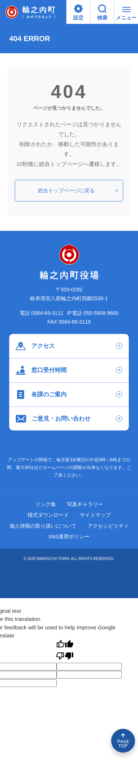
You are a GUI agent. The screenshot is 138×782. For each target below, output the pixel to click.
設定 (78, 12)
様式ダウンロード (48, 515)
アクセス (35, 346)
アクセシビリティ (108, 526)
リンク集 (45, 504)
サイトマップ (95, 515)
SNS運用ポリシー (69, 536)
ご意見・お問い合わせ (53, 418)
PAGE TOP (123, 744)
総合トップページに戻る (78, 190)
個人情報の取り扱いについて (43, 526)
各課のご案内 (41, 394)
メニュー (126, 15)
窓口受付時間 (41, 370)
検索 (102, 12)
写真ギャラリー (85, 504)
